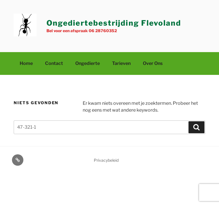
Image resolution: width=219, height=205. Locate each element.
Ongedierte (87, 63)
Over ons (153, 63)
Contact (54, 63)
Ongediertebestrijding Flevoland (113, 23)
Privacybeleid (106, 160)
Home (26, 63)
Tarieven (121, 63)
